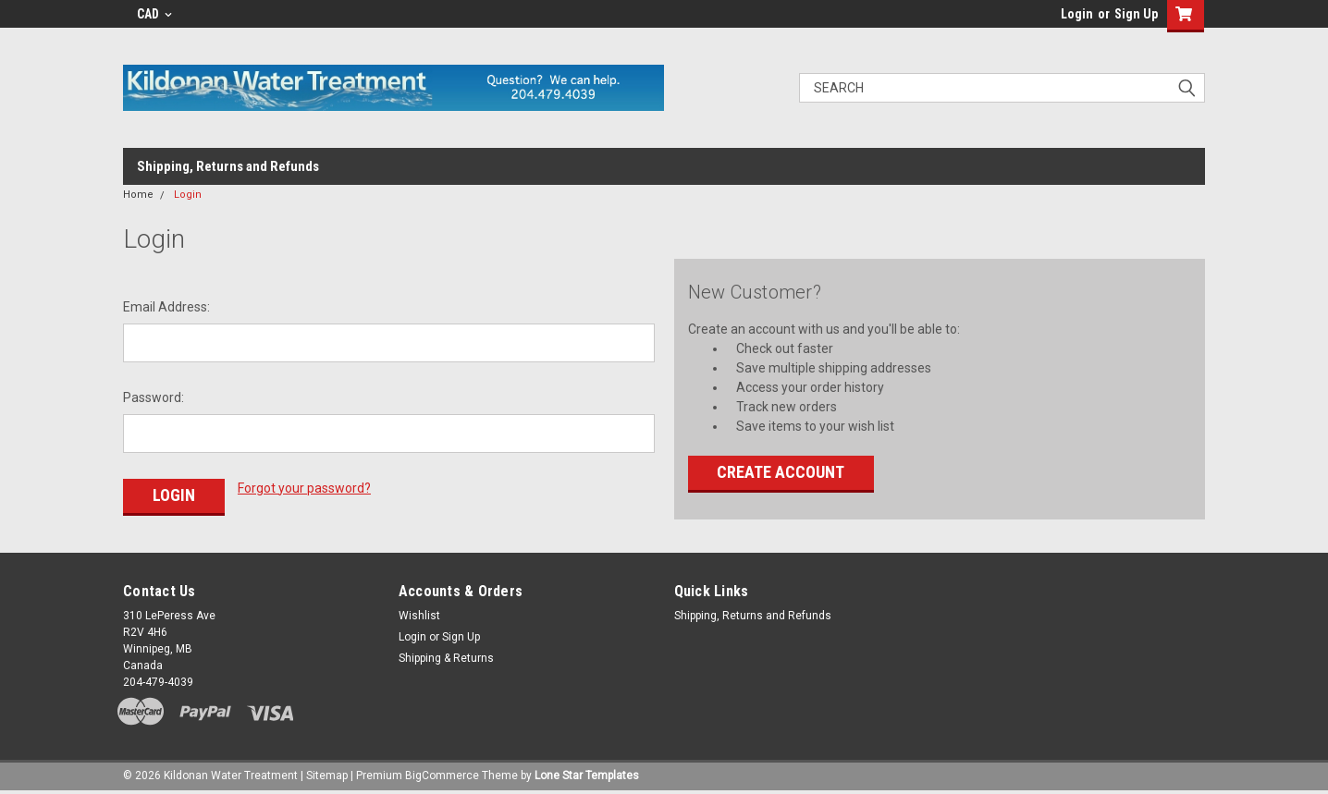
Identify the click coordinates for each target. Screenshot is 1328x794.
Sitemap (327, 775)
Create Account (780, 472)
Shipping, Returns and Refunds (228, 166)
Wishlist (419, 615)
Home (138, 195)
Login (1077, 13)
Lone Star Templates (587, 775)
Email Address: (166, 306)
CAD (154, 13)
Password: (153, 397)
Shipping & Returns (446, 658)
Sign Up (1136, 13)
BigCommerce (442, 775)
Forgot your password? (304, 488)
